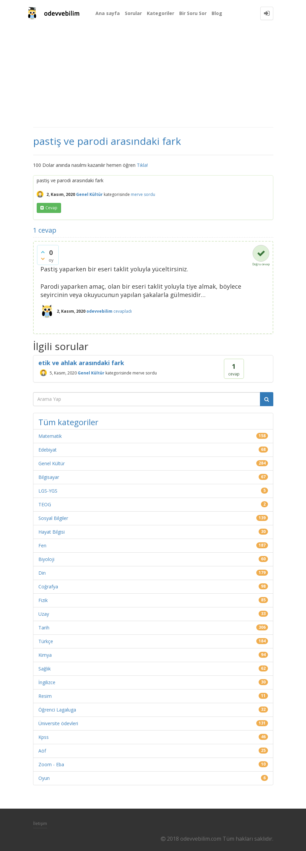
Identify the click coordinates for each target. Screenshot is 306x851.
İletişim (40, 823)
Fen (42, 545)
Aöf (42, 751)
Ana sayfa (107, 13)
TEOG (44, 504)
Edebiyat (47, 450)
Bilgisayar (48, 477)
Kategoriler (160, 13)
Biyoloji (46, 559)
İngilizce (46, 682)
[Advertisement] (153, 76)
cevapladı (122, 311)
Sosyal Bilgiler (53, 518)
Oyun (44, 778)
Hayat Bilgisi (51, 532)
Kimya (45, 655)
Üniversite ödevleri (58, 723)
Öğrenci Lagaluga (57, 709)
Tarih (43, 627)
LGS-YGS (47, 491)
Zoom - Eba (51, 764)
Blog (217, 13)
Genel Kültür (89, 194)
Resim (45, 696)
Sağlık (44, 668)
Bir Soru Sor (193, 13)
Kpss (43, 737)
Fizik (43, 600)
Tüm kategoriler (68, 422)
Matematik (50, 436)
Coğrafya (48, 586)
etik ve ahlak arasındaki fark (81, 363)
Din (42, 573)
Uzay (43, 614)
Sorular (133, 13)
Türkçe (45, 641)
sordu (149, 194)
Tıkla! (142, 165)
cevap (51, 208)
